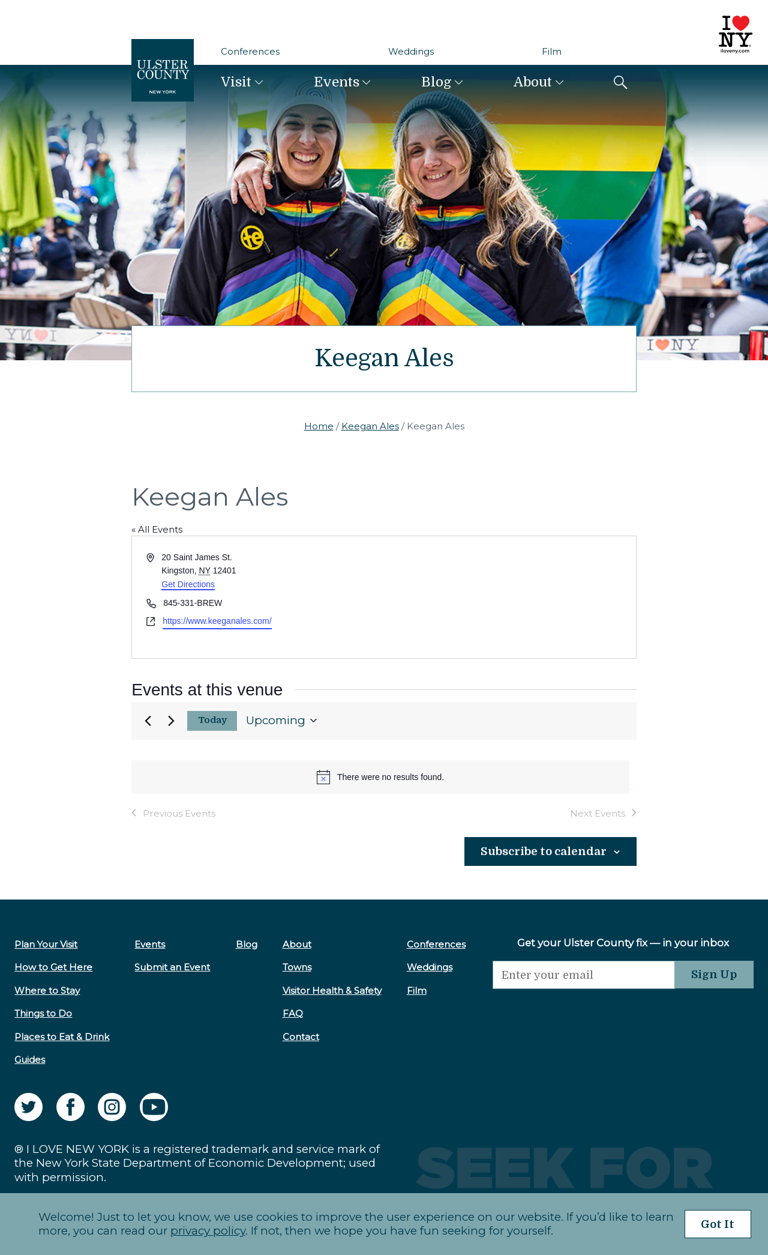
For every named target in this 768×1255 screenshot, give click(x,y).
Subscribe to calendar (542, 851)
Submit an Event (171, 967)
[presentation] (578, 1012)
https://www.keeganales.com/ (217, 621)
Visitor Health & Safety (327, 990)
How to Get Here (53, 967)
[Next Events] (171, 720)
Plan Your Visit (45, 943)
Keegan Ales (370, 426)
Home (319, 426)
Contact (296, 1036)
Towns (292, 967)
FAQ (288, 1013)
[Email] (578, 974)
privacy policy (203, 1231)
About (533, 81)
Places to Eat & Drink (61, 1036)
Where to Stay (47, 990)
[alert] (380, 777)
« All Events (156, 529)
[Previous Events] (147, 720)
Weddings (411, 51)
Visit (236, 81)
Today (212, 720)
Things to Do (43, 1013)
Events (336, 81)
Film (552, 51)
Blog (436, 81)
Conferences (250, 51)
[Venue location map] (509, 597)
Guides (29, 1059)
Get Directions (188, 584)
